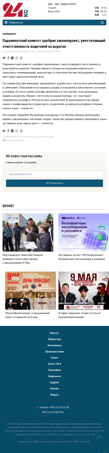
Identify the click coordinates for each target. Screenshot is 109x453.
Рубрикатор (14, 22)
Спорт (54, 357)
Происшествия (54, 351)
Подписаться (54, 183)
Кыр (50, 4)
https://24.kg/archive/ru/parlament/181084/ (32, 136)
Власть (54, 333)
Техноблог (54, 370)
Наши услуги (68, 4)
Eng (57, 4)
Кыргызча (54, 376)
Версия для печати (14, 140)
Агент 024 (54, 363)
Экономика (54, 345)
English (54, 382)
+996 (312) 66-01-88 (59, 407)
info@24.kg (57, 412)
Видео (55, 394)
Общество (54, 339)
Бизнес (54, 388)
